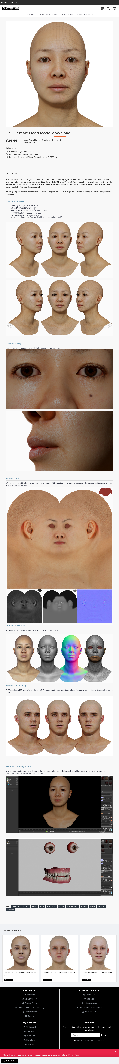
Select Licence (12, 148)
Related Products (11, 930)
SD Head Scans (44, 14)
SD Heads (32, 14)
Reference (10, 910)
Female (34, 906)
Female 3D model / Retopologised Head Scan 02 (60, 972)
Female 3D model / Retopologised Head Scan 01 (21, 972)
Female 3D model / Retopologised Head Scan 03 (99, 972)
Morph (92, 906)
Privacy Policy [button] (73, 1055)
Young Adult (51, 906)
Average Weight (72, 906)
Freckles (84, 906)
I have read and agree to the (89, 1041)
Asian (42, 906)
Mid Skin (61, 906)
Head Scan (16, 906)
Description (12, 174)
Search (56, 14)
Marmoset (101, 906)
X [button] (115, 1051)
